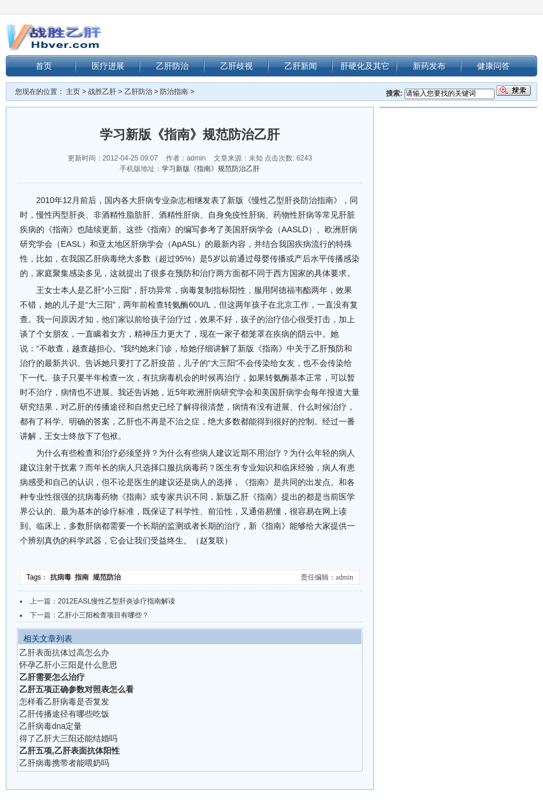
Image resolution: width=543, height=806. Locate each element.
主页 (73, 92)
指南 (84, 577)
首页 (44, 66)
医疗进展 (108, 66)
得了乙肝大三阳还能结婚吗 (68, 738)
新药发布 (429, 66)
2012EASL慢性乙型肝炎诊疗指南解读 (116, 601)
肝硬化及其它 (364, 66)
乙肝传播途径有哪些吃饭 (64, 713)
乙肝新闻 (300, 66)
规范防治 (108, 577)
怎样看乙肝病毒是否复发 (64, 701)
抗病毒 (62, 577)
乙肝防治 (172, 66)
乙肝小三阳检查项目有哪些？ (103, 615)
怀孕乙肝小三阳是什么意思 (68, 664)
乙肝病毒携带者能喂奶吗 (64, 762)
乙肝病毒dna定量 (50, 726)
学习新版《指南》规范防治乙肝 (211, 169)
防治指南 (174, 92)
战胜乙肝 (102, 92)
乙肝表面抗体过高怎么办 (64, 652)
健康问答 (493, 66)
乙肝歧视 (236, 66)
